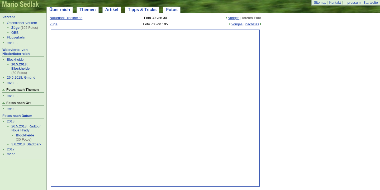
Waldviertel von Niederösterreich (16, 52)
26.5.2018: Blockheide (20, 66)
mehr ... (12, 42)
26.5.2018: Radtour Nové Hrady (26, 128)
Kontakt (335, 2)
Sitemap (320, 2)
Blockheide (15, 59)
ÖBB (14, 33)
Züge (15, 28)
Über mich (59, 9)
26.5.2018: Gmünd (21, 77)
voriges (233, 18)
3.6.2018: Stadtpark (26, 144)
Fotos (172, 9)
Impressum (352, 2)
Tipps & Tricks (142, 9)
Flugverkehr (16, 37)
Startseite (370, 2)
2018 (11, 121)
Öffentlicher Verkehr (22, 23)
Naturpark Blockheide (66, 18)
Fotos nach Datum (17, 116)
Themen (87, 9)
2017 (11, 149)
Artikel (111, 9)
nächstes (252, 24)
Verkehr (8, 17)
